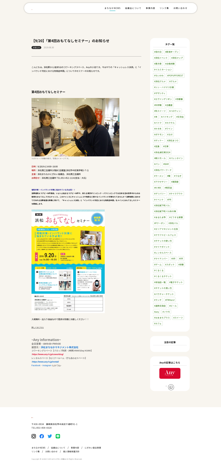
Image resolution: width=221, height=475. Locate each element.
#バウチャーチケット (164, 294)
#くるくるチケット (163, 276)
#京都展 (179, 99)
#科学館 (158, 105)
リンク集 (164, 8)
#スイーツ (178, 317)
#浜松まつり (173, 140)
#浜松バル (173, 223)
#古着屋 (169, 105)
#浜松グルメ (160, 81)
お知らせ (36, 47)
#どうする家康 (176, 217)
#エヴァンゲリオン (163, 99)
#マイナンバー (161, 258)
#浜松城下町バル (162, 205)
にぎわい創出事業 (93, 453)
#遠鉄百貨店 (160, 305)
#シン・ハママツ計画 (164, 87)
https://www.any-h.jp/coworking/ (47, 354)
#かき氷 (158, 128)
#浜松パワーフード (163, 170)
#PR (169, 199)
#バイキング (167, 116)
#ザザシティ (159, 93)
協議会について (133, 8)
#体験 (181, 264)
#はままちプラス (162, 317)
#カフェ (158, 323)
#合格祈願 (170, 63)
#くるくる (159, 270)
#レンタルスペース (162, 252)
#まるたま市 (160, 217)
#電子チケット (176, 282)
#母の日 (158, 51)
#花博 (165, 146)
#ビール (173, 305)
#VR (181, 258)
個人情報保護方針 (71, 457)
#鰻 (168, 175)
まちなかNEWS (112, 8)
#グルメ (173, 81)
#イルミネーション (163, 69)
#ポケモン (159, 134)
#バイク (158, 122)
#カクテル (170, 122)
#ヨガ (170, 134)
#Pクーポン (159, 223)
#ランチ (158, 299)
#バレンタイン (176, 158)
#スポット (170, 264)
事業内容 (150, 8)
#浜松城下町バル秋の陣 (165, 211)
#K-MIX (157, 187)
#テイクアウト (176, 193)
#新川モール (160, 158)
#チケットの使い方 (163, 240)
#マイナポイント (162, 246)
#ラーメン (158, 175)
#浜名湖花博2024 (162, 152)
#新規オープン (172, 51)
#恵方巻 (158, 63)
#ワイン (169, 128)
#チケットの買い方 (163, 288)
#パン (157, 164)
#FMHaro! (170, 299)
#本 (155, 116)
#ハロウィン (175, 110)
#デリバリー (160, 193)
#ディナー (158, 140)
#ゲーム (158, 264)
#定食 (156, 146)
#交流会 (180, 116)
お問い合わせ (180, 8)
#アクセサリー (161, 181)
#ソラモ (166, 311)
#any (156, 311)
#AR (173, 258)
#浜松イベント (161, 57)
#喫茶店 (168, 187)
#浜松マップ (177, 57)
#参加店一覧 (160, 282)
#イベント (159, 199)
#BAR (166, 164)
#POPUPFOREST (175, 75)
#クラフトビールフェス (165, 234)
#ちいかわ (159, 75)
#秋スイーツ (160, 110)
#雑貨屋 (175, 181)
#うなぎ (177, 175)
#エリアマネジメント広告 (166, 228)
